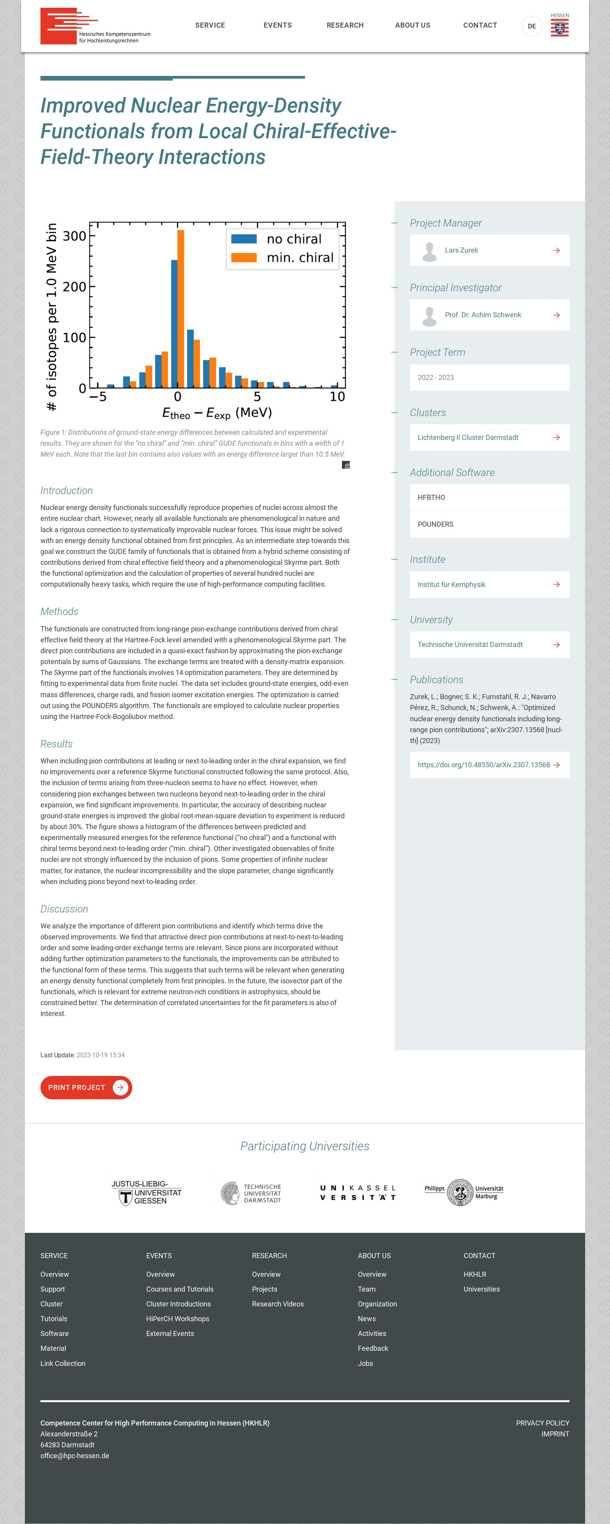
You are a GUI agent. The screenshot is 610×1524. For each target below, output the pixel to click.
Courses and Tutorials (180, 1289)
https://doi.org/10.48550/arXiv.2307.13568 (484, 765)
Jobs (365, 1364)
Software (54, 1334)
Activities (372, 1334)
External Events (170, 1334)
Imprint (556, 1434)
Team (367, 1289)
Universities (482, 1289)
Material (53, 1348)
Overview (54, 1274)
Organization (377, 1304)
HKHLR (475, 1274)
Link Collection (63, 1364)
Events (278, 25)
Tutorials (53, 1319)
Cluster (51, 1304)
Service (210, 25)
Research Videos (278, 1304)
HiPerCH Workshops (177, 1319)
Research (346, 25)
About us (413, 25)
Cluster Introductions (178, 1304)
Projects (264, 1289)
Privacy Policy (543, 1423)
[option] (195, 343)
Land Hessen (560, 25)
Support (52, 1289)
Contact (480, 25)
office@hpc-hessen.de (74, 1456)
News (367, 1319)
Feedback (373, 1348)
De (532, 26)
